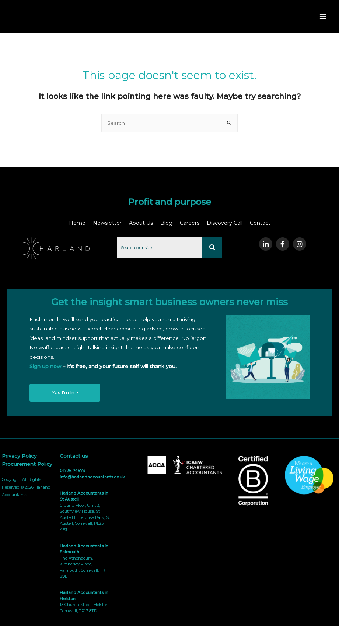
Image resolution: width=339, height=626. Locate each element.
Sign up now (45, 366)
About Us (141, 223)
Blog (166, 223)
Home (77, 223)
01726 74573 (72, 470)
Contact (260, 223)
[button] (64, 393)
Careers (189, 223)
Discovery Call (224, 223)
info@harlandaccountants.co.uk (92, 476)
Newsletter (107, 223)
